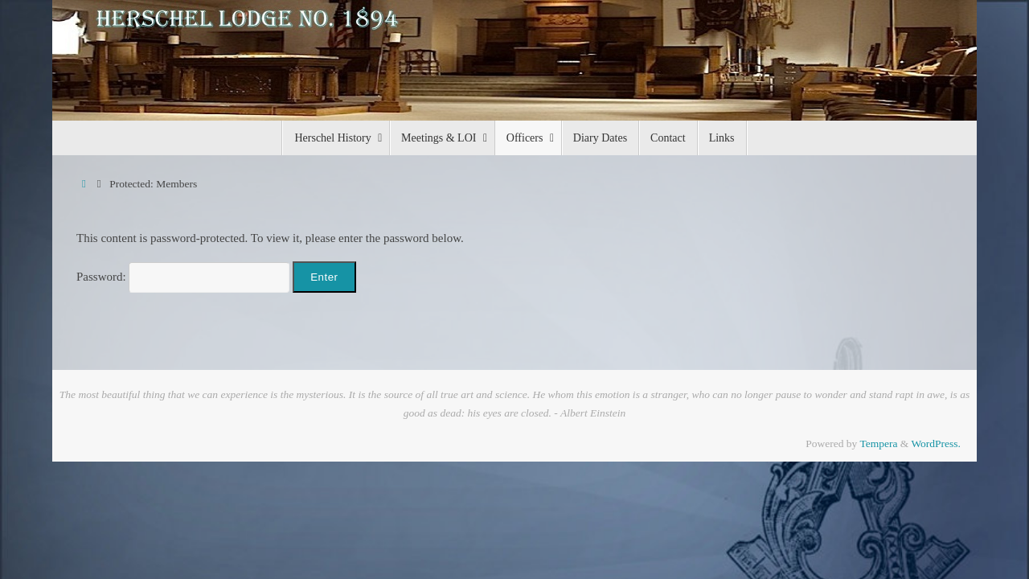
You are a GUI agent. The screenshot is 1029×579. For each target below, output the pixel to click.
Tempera (878, 443)
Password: (182, 276)
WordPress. (936, 443)
